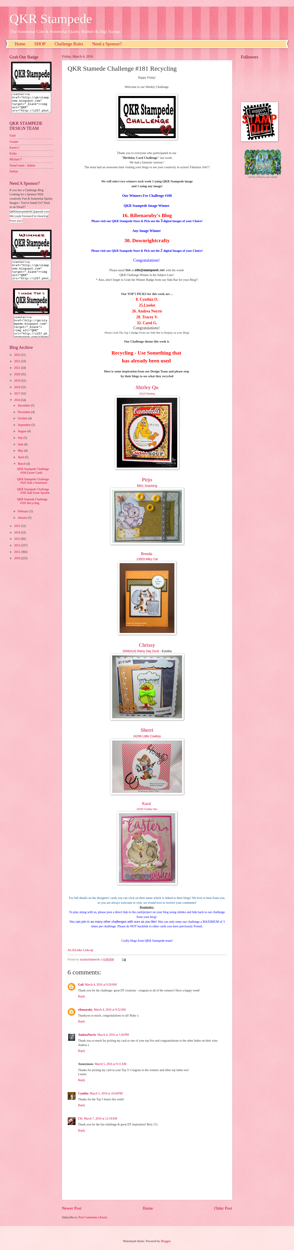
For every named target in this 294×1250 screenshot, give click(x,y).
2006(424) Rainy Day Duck (140, 651)
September (24, 432)
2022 (17, 369)
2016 (17, 408)
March (22, 471)
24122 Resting (147, 393)
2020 (17, 382)
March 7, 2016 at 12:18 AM (100, 1118)
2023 (17, 362)
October (23, 426)
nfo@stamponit (146, 270)
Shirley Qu (147, 387)
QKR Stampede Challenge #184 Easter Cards (33, 478)
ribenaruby (85, 1009)
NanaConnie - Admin (22, 169)
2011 (17, 559)
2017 (17, 401)
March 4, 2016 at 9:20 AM (101, 984)
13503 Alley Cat (147, 559)
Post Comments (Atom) (92, 1217)
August (22, 439)
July (20, 445)
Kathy (13, 157)
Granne (14, 145)
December (24, 413)
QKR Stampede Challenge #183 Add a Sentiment (33, 488)
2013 (17, 546)
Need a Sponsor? (107, 43)
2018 (17, 395)
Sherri (147, 730)
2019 (17, 388)
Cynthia (83, 1093)
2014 (17, 540)
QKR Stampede (51, 19)
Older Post (223, 1208)
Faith (13, 139)
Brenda (146, 554)
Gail (81, 984)
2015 (17, 533)
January (23, 525)
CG (80, 1118)
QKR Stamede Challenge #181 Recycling (32, 509)
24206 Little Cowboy (147, 736)
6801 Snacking (147, 485)
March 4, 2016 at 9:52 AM (110, 1009)
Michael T (16, 163)
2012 (17, 553)
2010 (17, 566)
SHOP (39, 43)
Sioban (14, 175)
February (23, 519)
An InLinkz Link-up (80, 950)
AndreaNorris (87, 1034)
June (21, 452)
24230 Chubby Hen (147, 809)
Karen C (15, 151)
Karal (146, 803)
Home (20, 43)
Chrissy (147, 645)
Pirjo (147, 479)
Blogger (165, 1241)
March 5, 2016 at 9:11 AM (110, 1064)
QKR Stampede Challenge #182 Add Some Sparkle (33, 499)
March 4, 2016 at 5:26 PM (113, 1034)
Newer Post (72, 1208)
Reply (81, 996)
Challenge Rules (69, 43)
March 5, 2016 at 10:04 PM (106, 1093)
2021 (17, 375)
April (21, 465)
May (21, 458)
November (24, 420)
